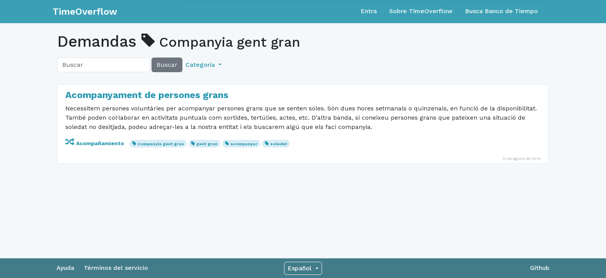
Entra (369, 11)
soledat (278, 143)
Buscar (167, 64)
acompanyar (243, 143)
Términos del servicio (116, 267)
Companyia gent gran (161, 143)
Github (540, 267)
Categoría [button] (201, 64)
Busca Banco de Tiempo (501, 11)
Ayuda (65, 267)
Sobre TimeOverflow (421, 11)
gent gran (207, 143)
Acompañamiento (95, 143)
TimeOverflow (85, 11)
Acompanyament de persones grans (146, 95)
